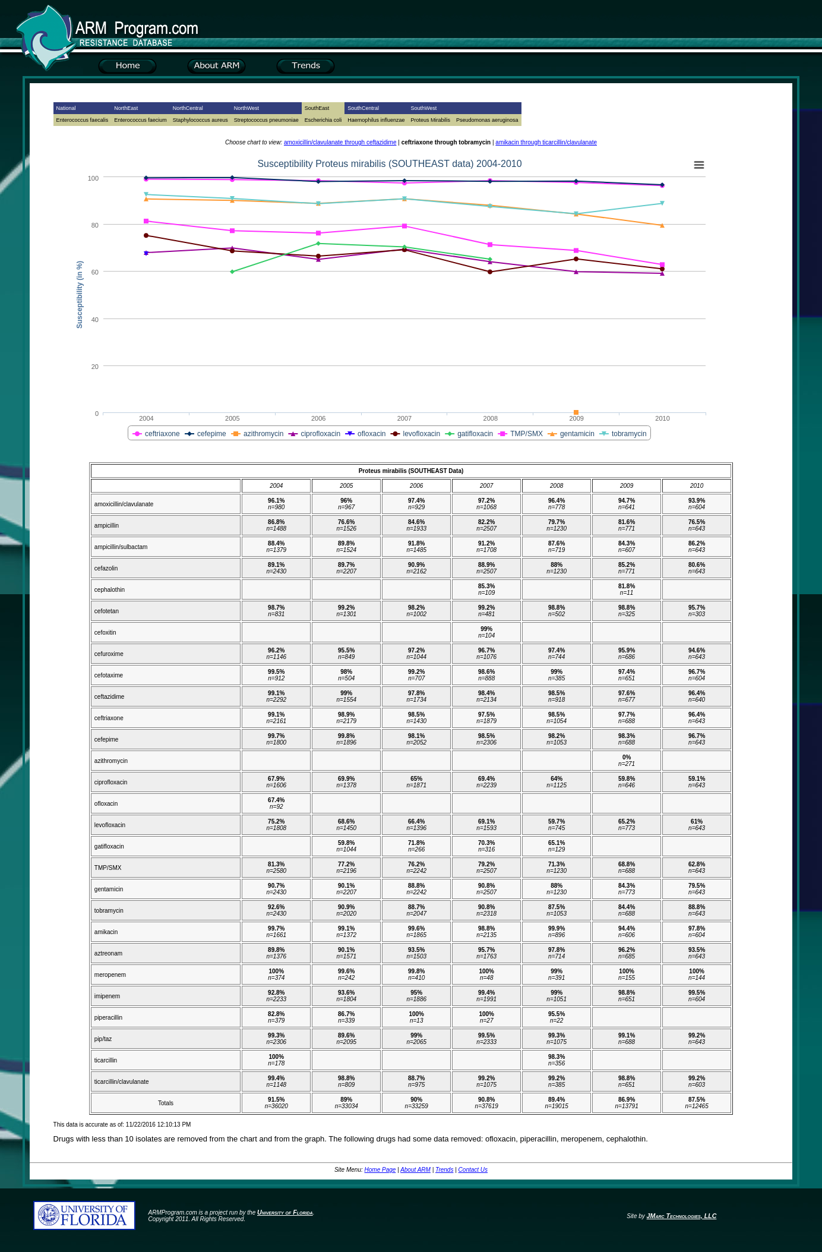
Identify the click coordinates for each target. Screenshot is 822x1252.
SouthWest (423, 108)
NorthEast (126, 108)
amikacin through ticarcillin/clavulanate (546, 142)
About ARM (415, 1169)
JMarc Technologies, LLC (682, 1215)
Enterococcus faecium (140, 120)
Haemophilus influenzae (375, 120)
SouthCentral (363, 108)
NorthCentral (188, 108)
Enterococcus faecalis (82, 120)
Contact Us (473, 1169)
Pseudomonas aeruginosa (487, 120)
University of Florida (285, 1212)
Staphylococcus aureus (200, 120)
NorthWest (246, 108)
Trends (444, 1169)
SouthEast (317, 108)
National (66, 108)
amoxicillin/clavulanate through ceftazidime (340, 142)
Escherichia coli (323, 120)
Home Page (380, 1169)
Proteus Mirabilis (430, 120)
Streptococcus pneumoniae (266, 120)
